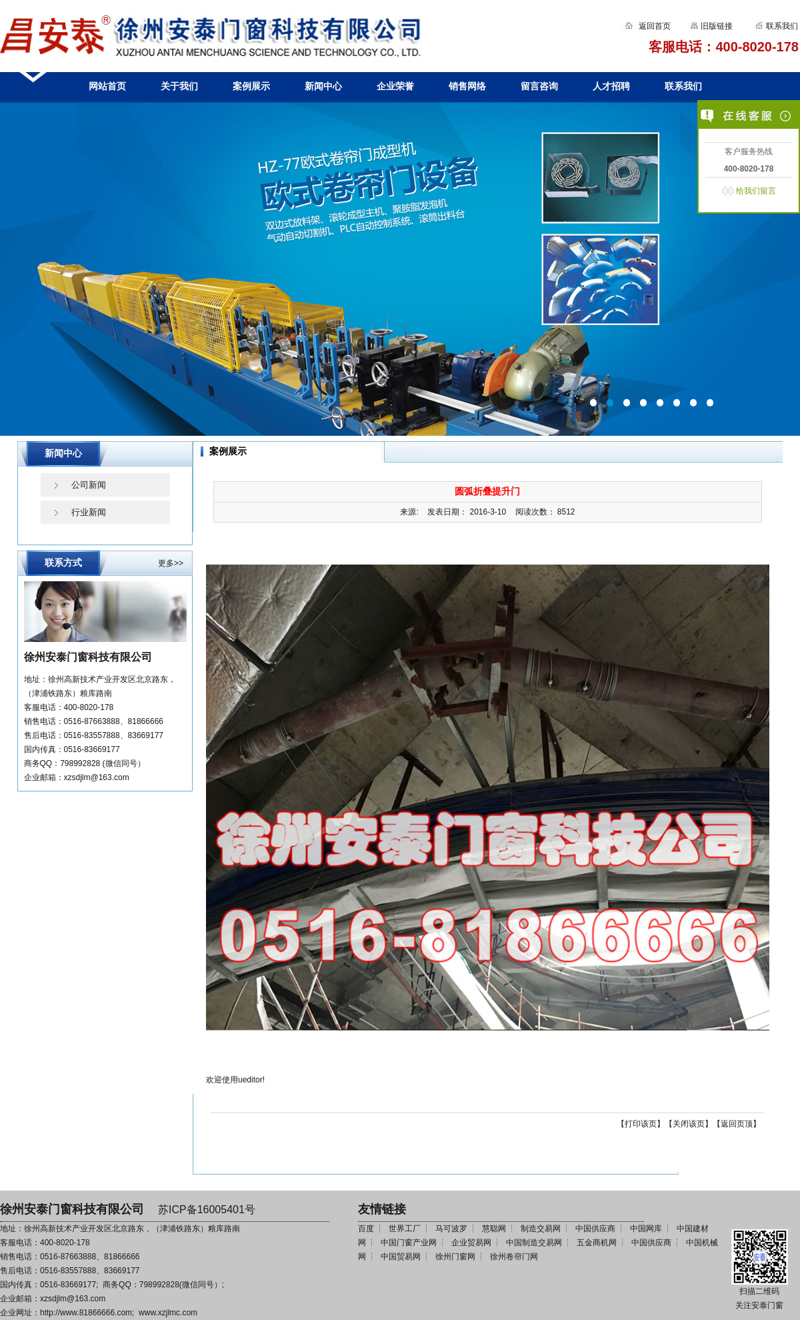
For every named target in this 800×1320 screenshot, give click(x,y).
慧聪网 (494, 1228)
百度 (366, 1228)
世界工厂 (405, 1228)
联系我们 (781, 26)
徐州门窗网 (455, 1256)
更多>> (170, 563)
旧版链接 (717, 26)
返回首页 (655, 26)
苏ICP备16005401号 (206, 1209)
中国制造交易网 (534, 1242)
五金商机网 (597, 1242)
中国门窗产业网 (409, 1242)
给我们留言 (756, 191)
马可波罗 (451, 1228)
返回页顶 (737, 1123)
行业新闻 (88, 512)
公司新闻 (88, 485)
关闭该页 (689, 1123)
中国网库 (646, 1228)
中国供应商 (595, 1228)
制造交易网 (541, 1228)
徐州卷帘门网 (514, 1256)
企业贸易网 (471, 1242)
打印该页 (641, 1123)
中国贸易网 (401, 1256)
